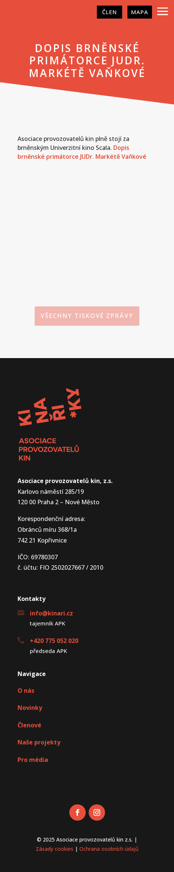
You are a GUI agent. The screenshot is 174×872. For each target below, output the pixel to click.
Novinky (30, 708)
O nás (26, 690)
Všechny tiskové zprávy (87, 316)
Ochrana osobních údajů (109, 848)
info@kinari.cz (51, 613)
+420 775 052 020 (54, 641)
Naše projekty (39, 742)
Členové (29, 725)
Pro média (33, 760)
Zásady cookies (54, 848)
